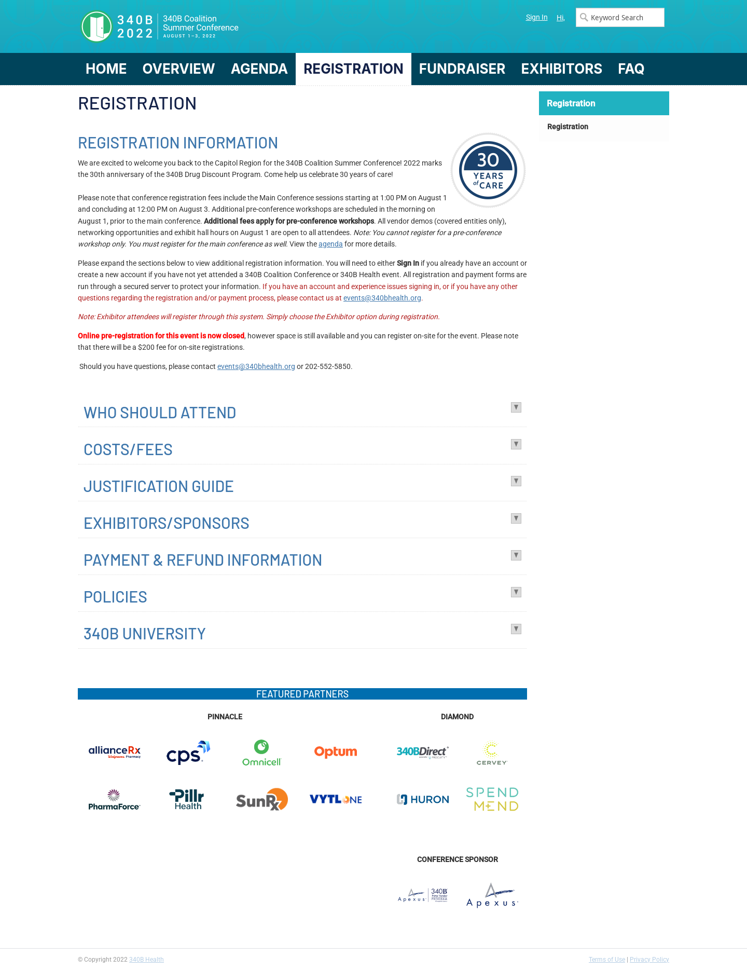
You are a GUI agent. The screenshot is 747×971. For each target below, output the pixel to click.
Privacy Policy (649, 959)
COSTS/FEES (128, 449)
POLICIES (115, 596)
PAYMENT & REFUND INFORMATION (203, 559)
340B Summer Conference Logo (226, 26)
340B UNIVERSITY (145, 633)
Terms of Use (607, 959)
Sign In (537, 17)
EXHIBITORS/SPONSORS (167, 522)
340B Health (146, 959)
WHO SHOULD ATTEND (160, 412)
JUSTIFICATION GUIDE (159, 485)
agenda (331, 244)
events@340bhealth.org (382, 298)
